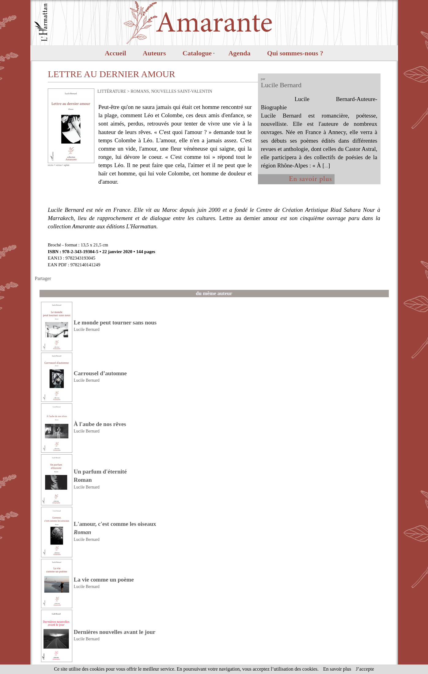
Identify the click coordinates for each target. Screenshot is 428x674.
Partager (43, 278)
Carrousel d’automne (100, 373)
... (326, 165)
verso (59, 165)
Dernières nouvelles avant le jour (115, 632)
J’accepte (365, 669)
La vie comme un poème (104, 579)
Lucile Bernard (281, 85)
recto (50, 165)
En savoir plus (337, 669)
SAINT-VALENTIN (194, 91)
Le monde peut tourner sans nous (115, 322)
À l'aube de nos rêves (100, 424)
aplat (67, 165)
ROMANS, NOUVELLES (153, 91)
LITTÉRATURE (111, 91)
